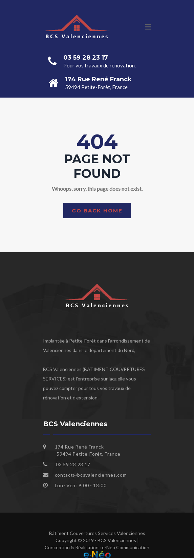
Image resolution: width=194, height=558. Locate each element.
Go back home (97, 210)
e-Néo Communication (125, 547)
